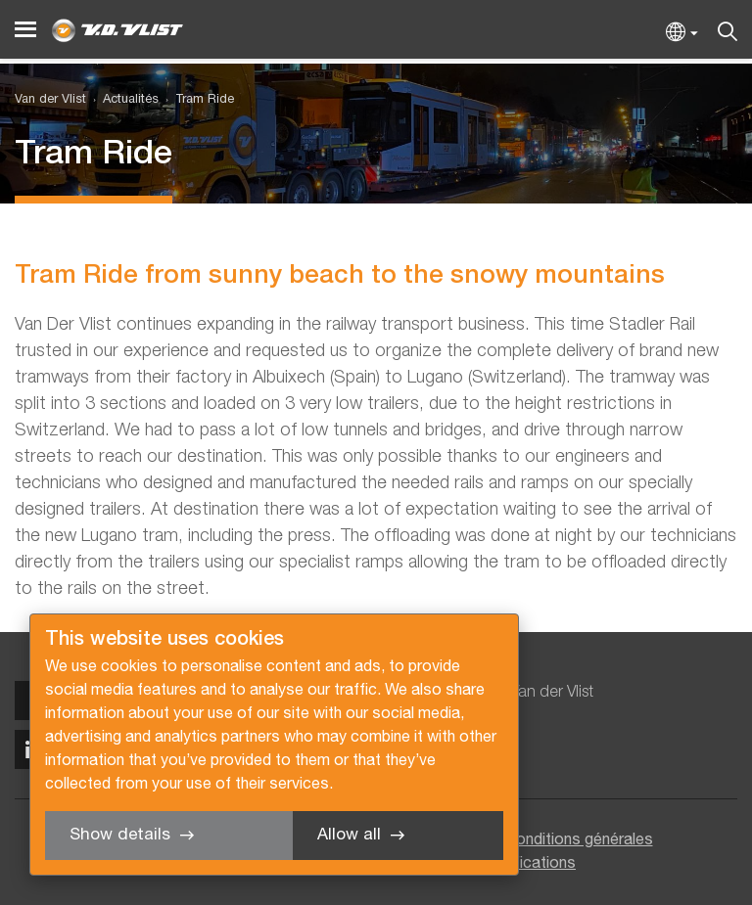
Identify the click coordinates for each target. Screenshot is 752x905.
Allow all (349, 835)
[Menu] (25, 30)
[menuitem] (122, 100)
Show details (120, 835)
